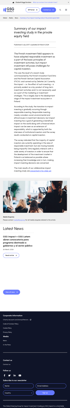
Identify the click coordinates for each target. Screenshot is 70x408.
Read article (11, 257)
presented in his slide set (40, 171)
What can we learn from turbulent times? (45, 2)
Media (11, 18)
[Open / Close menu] (66, 9)
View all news (12, 293)
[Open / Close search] (60, 9)
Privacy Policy (7, 332)
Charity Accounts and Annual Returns (17, 320)
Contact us (48, 10)
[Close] (68, 2)
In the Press (7, 345)
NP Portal (32, 10)
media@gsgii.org (19, 221)
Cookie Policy (7, 328)
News (16, 18)
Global (5, 18)
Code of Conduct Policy (10, 324)
